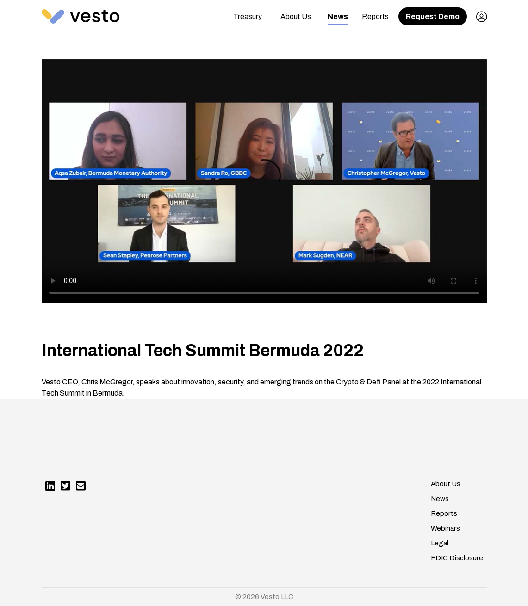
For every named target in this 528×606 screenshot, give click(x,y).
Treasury (247, 16)
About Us (295, 16)
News (338, 16)
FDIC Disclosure (457, 558)
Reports (375, 16)
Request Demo (433, 16)
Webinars (445, 528)
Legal (439, 543)
